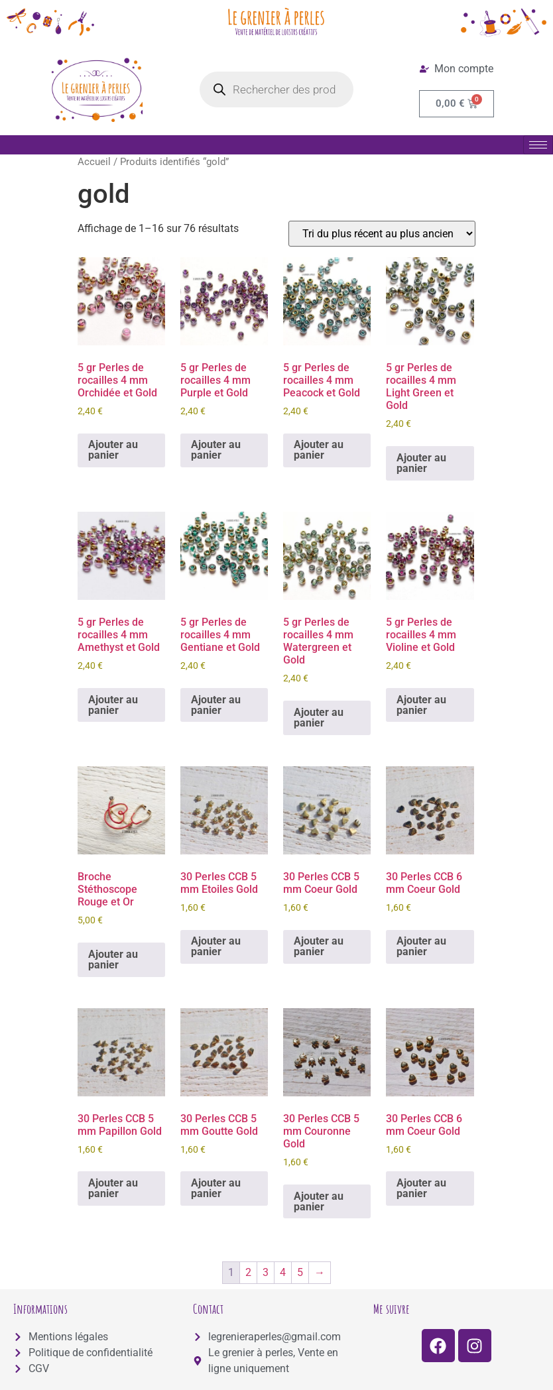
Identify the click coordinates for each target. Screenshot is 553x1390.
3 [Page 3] (266, 1272)
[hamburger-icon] (538, 144)
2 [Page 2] (248, 1272)
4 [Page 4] (283, 1272)
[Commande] (381, 234)
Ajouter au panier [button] (113, 449)
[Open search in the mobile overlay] (276, 89)
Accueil (94, 162)
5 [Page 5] (300, 1272)
